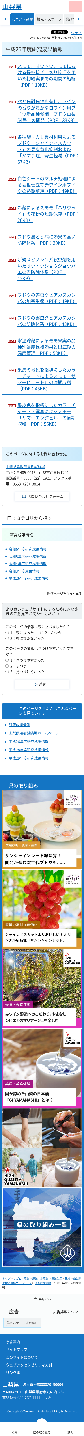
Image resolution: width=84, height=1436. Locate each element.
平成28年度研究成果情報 (29, 749)
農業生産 (56, 1279)
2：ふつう (53, 632)
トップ (6, 1279)
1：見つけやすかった (27, 660)
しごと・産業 (21, 1279)
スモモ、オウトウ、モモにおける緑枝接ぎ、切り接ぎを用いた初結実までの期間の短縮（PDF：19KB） (46, 75)
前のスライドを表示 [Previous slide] (5, 19)
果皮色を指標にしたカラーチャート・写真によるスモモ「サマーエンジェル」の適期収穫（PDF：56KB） (46, 414)
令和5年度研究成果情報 (28, 556)
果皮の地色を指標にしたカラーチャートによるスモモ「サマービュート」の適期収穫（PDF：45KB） (46, 379)
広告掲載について (67, 1311)
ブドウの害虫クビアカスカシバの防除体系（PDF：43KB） (47, 321)
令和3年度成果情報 (24, 571)
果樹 (67, 1279)
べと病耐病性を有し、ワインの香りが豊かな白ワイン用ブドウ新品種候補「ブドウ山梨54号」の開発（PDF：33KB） (47, 110)
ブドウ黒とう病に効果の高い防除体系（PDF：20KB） (46, 240)
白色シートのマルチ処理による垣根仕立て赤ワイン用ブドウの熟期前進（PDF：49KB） (47, 184)
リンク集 (13, 1372)
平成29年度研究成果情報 (29, 758)
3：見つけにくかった (27, 671)
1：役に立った (22, 632)
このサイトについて (22, 1357)
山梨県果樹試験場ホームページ (34, 732)
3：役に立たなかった (27, 638)
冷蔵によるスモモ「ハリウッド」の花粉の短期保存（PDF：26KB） (48, 214)
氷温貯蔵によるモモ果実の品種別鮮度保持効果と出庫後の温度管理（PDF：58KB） (46, 347)
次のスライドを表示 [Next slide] (79, 19)
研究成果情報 (21, 535)
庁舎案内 (13, 1341)
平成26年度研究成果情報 (29, 578)
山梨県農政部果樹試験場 (25, 466)
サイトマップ (16, 1349)
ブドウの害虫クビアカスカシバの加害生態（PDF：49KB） (47, 298)
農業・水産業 (40, 1279)
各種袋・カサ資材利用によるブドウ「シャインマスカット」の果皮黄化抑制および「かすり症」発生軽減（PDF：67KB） (48, 149)
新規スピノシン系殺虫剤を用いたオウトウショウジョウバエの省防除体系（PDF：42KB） (46, 269)
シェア (76, 32)
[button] (62, 6)
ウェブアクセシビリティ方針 (29, 1364)
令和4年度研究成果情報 (28, 563)
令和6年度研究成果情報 (28, 549)
